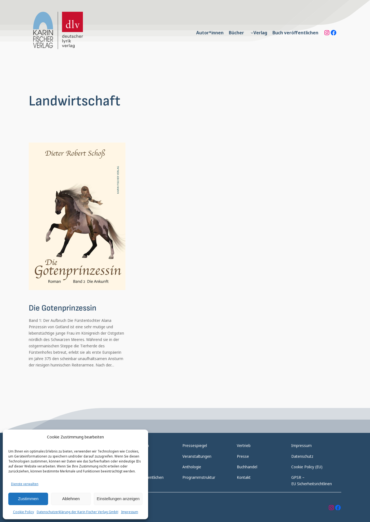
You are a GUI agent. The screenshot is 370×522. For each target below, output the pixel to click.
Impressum (129, 512)
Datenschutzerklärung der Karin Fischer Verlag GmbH (77, 512)
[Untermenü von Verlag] (252, 32)
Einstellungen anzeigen (118, 498)
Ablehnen (71, 498)
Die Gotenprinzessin (62, 308)
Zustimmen (28, 498)
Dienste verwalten (24, 484)
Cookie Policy (23, 512)
